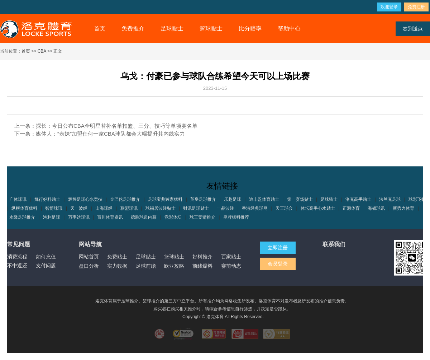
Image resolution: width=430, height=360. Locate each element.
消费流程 (17, 256)
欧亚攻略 (174, 266)
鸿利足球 (51, 217)
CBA (42, 51)
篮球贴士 (211, 28)
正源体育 (351, 208)
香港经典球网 (255, 208)
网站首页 (89, 256)
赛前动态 (231, 266)
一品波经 (225, 208)
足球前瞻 (146, 266)
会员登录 (278, 264)
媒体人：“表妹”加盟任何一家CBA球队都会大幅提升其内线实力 (110, 134)
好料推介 (202, 256)
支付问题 (46, 265)
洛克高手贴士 (358, 199)
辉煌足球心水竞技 (85, 199)
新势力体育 (403, 208)
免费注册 (416, 6)
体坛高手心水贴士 (318, 208)
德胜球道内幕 (144, 217)
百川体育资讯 (110, 217)
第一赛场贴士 (300, 199)
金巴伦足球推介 (125, 199)
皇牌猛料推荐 (236, 217)
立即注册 (278, 247)
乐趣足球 (232, 199)
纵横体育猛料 (24, 208)
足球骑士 (329, 199)
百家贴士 (231, 256)
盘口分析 (89, 266)
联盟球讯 (129, 208)
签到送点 (413, 28)
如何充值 (46, 256)
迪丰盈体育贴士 (264, 199)
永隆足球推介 (22, 217)
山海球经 (104, 208)
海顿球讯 (376, 208)
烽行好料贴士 (47, 199)
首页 (99, 28)
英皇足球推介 (203, 199)
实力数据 (117, 266)
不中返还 (17, 265)
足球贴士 (172, 28)
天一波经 (78, 208)
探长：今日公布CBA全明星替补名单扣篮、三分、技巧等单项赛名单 (116, 126)
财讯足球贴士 (196, 208)
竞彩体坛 (173, 217)
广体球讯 (18, 199)
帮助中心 (289, 28)
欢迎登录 (389, 6)
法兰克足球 (390, 199)
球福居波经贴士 (160, 208)
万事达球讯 (79, 217)
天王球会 (284, 208)
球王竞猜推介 (202, 217)
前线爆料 (202, 266)
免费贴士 (117, 256)
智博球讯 (53, 208)
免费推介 (132, 28)
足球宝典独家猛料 (165, 199)
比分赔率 (250, 28)
